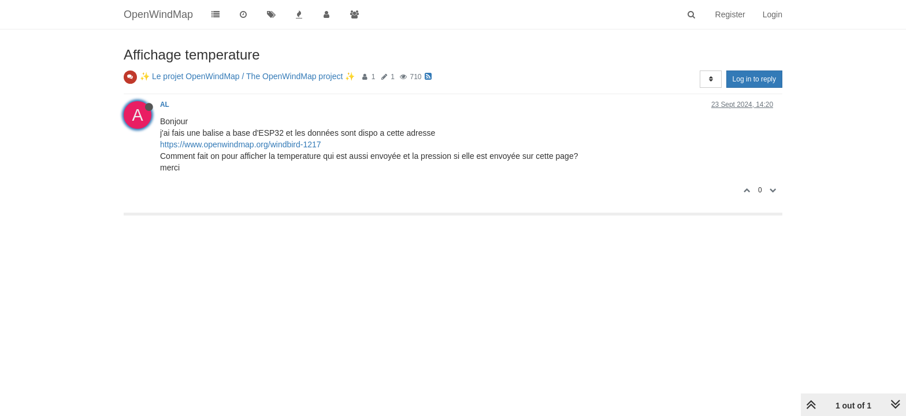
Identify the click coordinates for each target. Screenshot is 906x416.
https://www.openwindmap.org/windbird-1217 (240, 144)
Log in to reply (754, 79)
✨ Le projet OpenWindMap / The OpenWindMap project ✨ (247, 76)
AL (164, 105)
